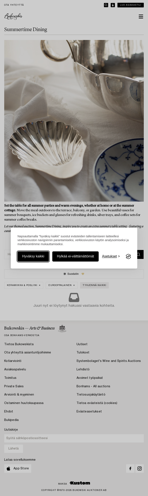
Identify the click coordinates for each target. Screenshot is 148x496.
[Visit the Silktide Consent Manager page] (128, 256)
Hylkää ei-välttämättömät (75, 256)
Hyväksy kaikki (33, 256)
